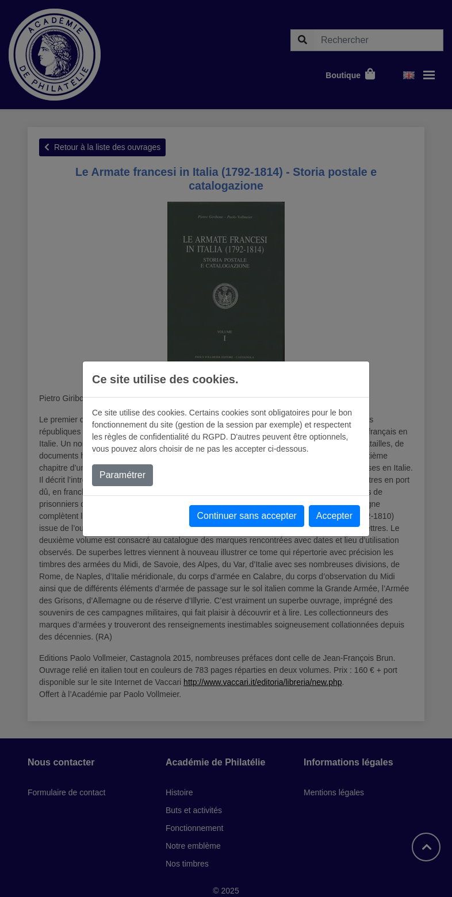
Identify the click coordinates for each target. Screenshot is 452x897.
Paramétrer (122, 475)
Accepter (334, 516)
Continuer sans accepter (246, 516)
